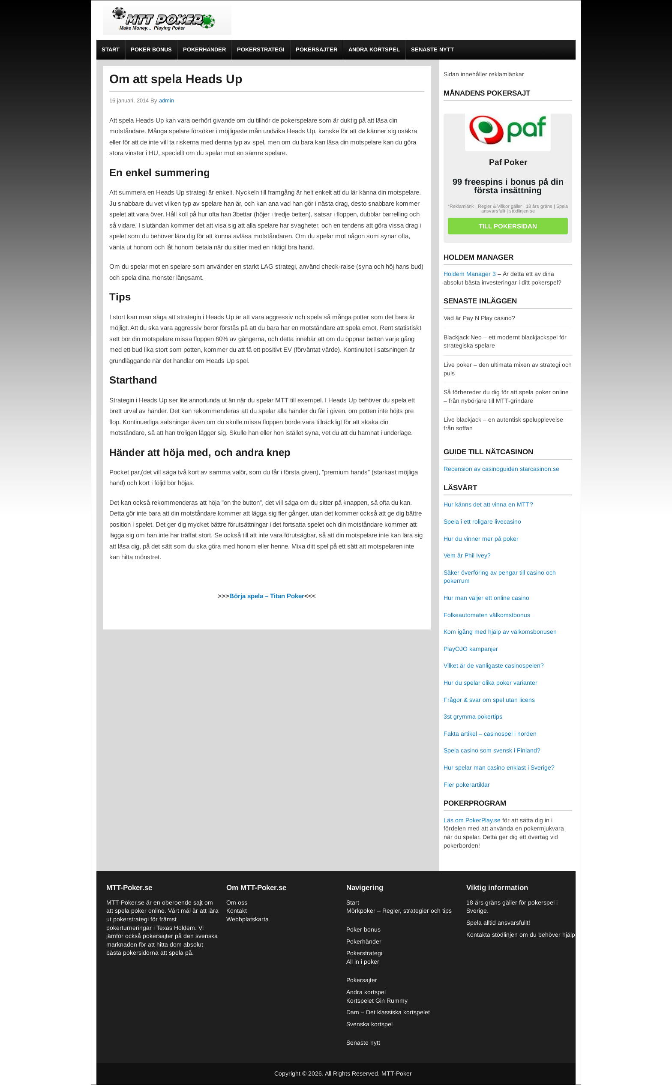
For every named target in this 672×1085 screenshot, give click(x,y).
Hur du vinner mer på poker (481, 538)
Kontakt (236, 910)
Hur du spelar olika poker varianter (490, 682)
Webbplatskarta (247, 919)
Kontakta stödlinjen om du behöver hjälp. (521, 934)
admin (166, 100)
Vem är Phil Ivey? (467, 555)
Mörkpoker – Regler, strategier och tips (399, 910)
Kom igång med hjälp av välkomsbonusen (500, 631)
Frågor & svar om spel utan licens (489, 699)
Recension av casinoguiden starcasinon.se (501, 468)
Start (111, 49)
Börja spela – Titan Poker (266, 595)
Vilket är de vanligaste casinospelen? (494, 665)
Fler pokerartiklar (467, 784)
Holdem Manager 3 (470, 273)
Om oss (236, 902)
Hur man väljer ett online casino (486, 597)
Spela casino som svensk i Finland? (492, 750)
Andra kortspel (374, 49)
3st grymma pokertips (473, 716)
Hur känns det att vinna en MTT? (488, 504)
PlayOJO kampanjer (471, 648)
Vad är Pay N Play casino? (479, 318)
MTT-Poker (396, 1073)
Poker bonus (151, 49)
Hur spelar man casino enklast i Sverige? (499, 767)
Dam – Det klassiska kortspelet (388, 1012)
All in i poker (362, 961)
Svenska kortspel (369, 1024)
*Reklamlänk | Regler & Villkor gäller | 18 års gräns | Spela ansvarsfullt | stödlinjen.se (508, 208)
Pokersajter (316, 49)
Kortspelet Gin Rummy (377, 1000)
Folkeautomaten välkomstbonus (487, 614)
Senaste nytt (432, 49)
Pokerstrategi (261, 49)
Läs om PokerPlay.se (472, 820)
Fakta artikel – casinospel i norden (490, 733)
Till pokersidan (508, 226)
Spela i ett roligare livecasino (482, 521)
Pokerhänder (204, 49)
